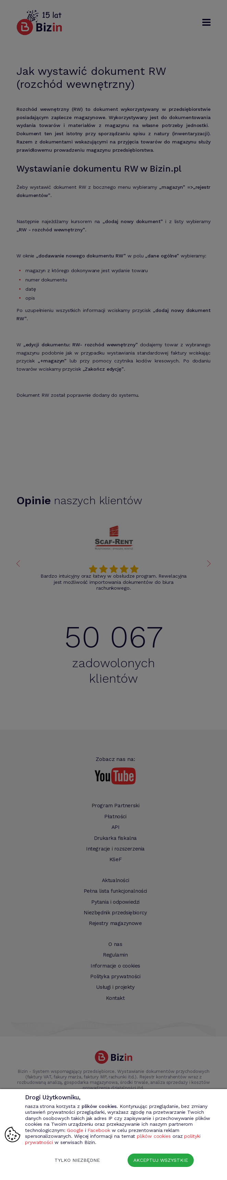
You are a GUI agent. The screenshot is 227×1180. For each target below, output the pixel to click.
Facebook (98, 1130)
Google (75, 1130)
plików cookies (154, 1136)
